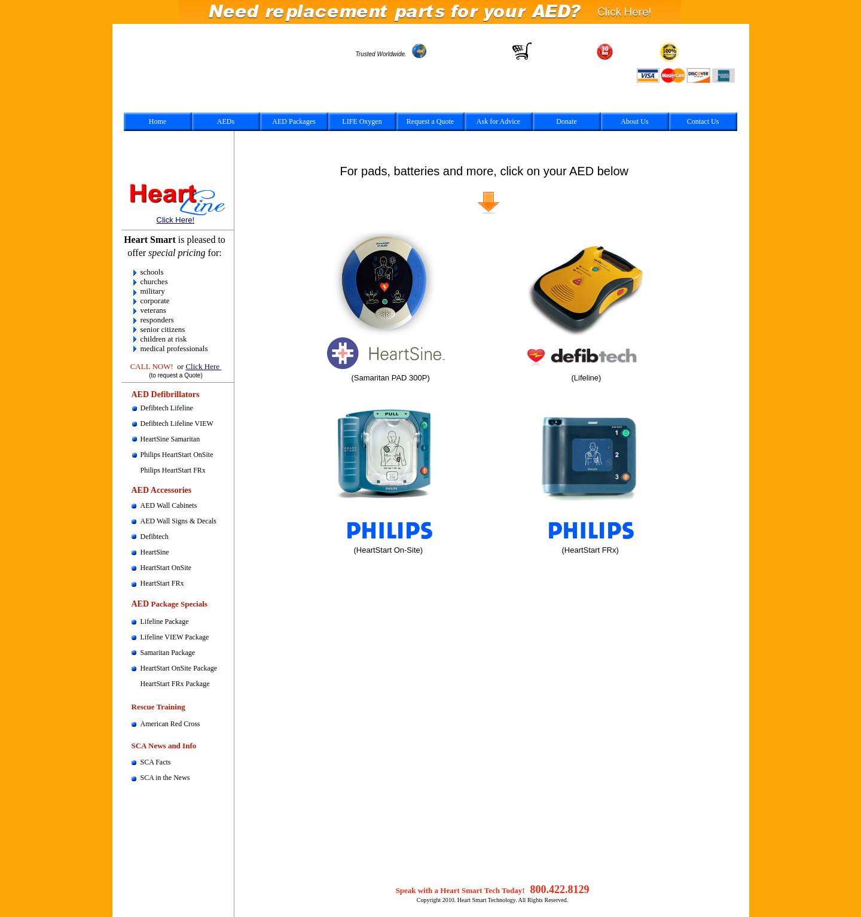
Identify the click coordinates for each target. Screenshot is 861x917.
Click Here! (176, 219)
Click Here (203, 366)
